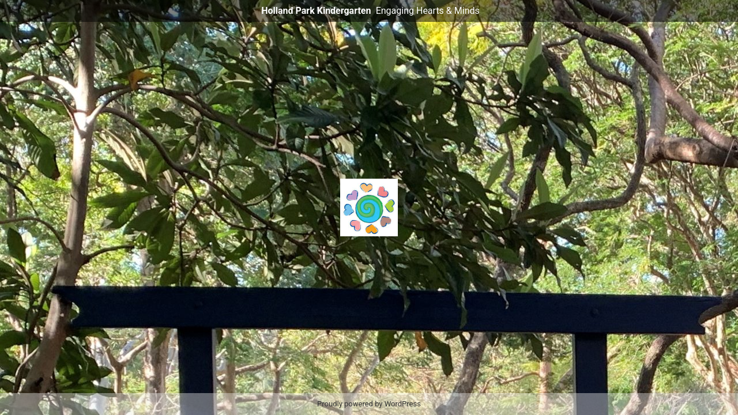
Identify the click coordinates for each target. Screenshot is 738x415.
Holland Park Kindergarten (316, 10)
